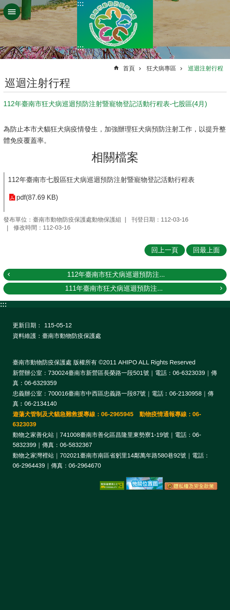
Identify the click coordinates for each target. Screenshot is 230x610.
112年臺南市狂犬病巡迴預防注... (116, 274)
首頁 (129, 68)
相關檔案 (115, 157)
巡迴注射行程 (205, 68)
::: (80, 3)
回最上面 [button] (206, 250)
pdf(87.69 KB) (37, 197)
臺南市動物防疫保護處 (115, 24)
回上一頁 (164, 250)
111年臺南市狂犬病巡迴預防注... (114, 288)
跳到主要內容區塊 (4, 4)
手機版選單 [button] (11, 11)
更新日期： (27, 325)
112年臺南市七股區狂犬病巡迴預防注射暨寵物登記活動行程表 (101, 179)
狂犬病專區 (161, 68)
